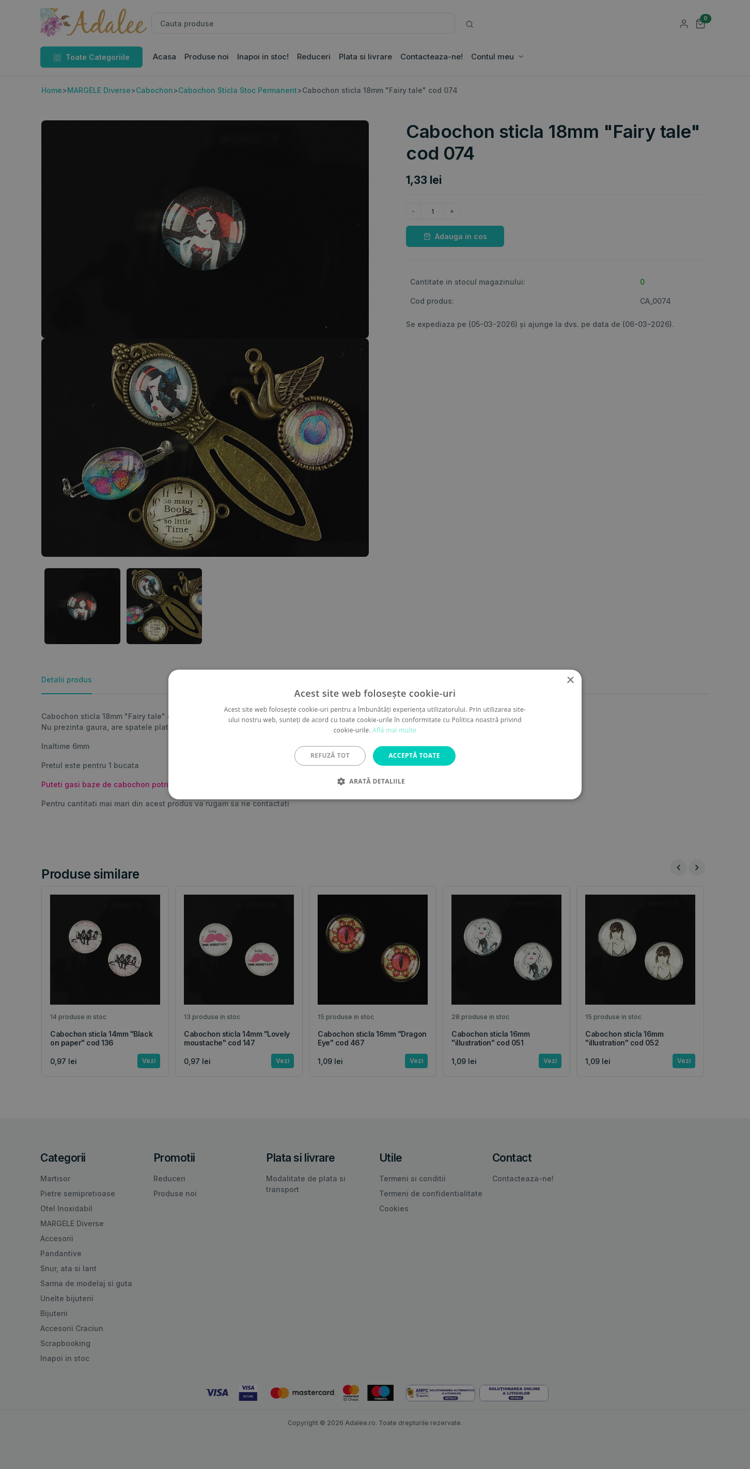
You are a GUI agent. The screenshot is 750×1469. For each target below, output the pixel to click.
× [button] (570, 680)
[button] (375, 781)
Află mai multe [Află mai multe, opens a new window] (394, 730)
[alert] (375, 734)
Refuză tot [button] (330, 755)
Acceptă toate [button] (414, 755)
